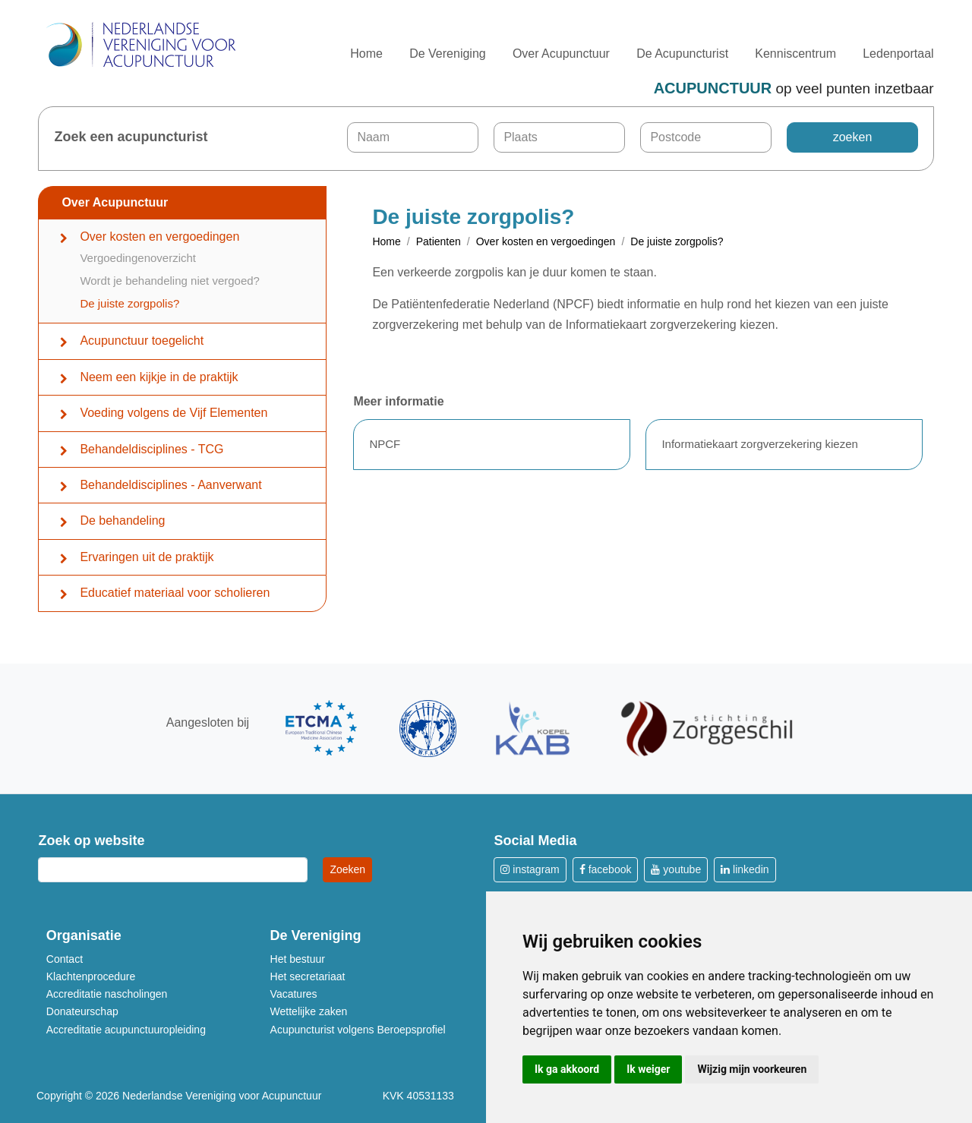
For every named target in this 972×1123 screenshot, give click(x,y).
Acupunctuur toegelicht (142, 340)
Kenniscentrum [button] (795, 53)
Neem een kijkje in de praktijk (159, 377)
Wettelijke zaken (309, 1011)
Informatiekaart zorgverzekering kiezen (759, 443)
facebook (605, 869)
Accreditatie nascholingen (107, 994)
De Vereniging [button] (447, 53)
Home (366, 53)
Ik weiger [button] (648, 1069)
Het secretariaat (308, 976)
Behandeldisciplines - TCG (151, 449)
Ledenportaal (898, 53)
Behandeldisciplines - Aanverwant (170, 484)
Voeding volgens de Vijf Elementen (173, 412)
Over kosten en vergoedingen (159, 236)
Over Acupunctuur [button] (561, 53)
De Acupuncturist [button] (682, 53)
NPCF (384, 443)
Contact (64, 959)
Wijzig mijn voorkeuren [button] (751, 1069)
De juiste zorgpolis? (129, 303)
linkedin (744, 869)
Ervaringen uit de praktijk (146, 556)
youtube (676, 869)
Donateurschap (82, 1011)
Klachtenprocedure (91, 976)
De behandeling (122, 520)
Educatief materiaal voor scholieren (175, 592)
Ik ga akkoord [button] (567, 1069)
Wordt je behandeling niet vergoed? (170, 280)
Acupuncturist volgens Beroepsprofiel (358, 1030)
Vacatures (293, 994)
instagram (529, 869)
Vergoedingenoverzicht (138, 257)
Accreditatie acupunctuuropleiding (126, 1030)
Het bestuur (297, 959)
